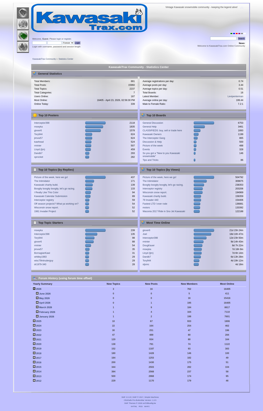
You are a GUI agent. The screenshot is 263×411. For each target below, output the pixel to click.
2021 (38, 339)
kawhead (39, 142)
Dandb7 (38, 153)
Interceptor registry (44, 200)
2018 (38, 353)
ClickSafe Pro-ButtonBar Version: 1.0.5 (140, 400)
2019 (38, 348)
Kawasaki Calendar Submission (50, 196)
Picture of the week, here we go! (51, 177)
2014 (38, 371)
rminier (37, 145)
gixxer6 (38, 130)
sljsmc (146, 264)
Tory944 (38, 134)
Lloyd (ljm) (39, 149)
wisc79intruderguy (43, 260)
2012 (38, 381)
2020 (38, 344)
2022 (38, 335)
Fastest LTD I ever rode (155, 203)
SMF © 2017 (138, 397)
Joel (145, 234)
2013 (38, 376)
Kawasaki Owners (152, 134)
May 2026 (44, 298)
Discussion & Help (152, 142)
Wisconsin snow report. (46, 207)
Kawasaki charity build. (46, 185)
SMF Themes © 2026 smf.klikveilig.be (140, 403)
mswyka (38, 126)
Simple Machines (151, 397)
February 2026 (47, 312)
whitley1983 (40, 257)
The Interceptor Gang (154, 138)
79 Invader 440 (150, 200)
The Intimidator (42, 181)
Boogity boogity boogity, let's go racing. (54, 188)
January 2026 (46, 316)
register (67, 39)
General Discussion (153, 123)
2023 (38, 330)
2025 (38, 321)
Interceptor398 (41, 123)
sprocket (38, 157)
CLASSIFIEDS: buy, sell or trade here (162, 130)
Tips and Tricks (150, 160)
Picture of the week (153, 145)
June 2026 (45, 293)
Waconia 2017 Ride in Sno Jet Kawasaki (164, 211)
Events (146, 149)
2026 (38, 289)
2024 (38, 325)
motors (146, 207)
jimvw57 (38, 138)
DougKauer (149, 245)
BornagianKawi (42, 253)
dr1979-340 (40, 264)
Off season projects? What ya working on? (56, 203)
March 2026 (45, 307)
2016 (38, 362)
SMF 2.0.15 (126, 397)
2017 (38, 358)
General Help (149, 126)
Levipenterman (235, 96)
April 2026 (44, 303)
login (59, 39)
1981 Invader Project (45, 211)
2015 (38, 367)
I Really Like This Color (46, 192)
